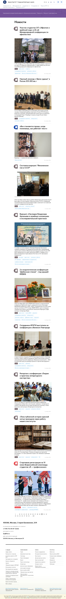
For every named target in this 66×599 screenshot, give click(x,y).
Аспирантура (23, 564)
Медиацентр (52, 560)
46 (33, 514)
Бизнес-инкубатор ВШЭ (25, 570)
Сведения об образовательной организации (12, 576)
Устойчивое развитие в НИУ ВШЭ (11, 556)
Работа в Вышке (9, 583)
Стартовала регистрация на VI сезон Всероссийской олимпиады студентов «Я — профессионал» (34, 464)
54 (17, 516)
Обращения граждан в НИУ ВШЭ (12, 565)
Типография (52, 558)
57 (24, 516)
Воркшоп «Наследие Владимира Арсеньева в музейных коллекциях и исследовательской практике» (34, 216)
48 (37, 514)
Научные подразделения (40, 551)
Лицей (21, 551)
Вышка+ (21, 560)
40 (19, 514)
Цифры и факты (9, 551)
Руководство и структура (11, 553)
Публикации (52, 564)
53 (15, 516)
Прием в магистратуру (24, 562)
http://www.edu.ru (38, 588)
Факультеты (40, 13)
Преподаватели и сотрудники (12, 559)
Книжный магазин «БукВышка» (56, 556)
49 (39, 514)
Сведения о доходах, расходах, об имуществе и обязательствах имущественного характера (12, 572)
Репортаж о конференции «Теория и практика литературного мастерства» (34, 375)
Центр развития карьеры (25, 568)
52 (46, 514)
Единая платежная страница (11, 581)
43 (26, 514)
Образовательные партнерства (26, 572)
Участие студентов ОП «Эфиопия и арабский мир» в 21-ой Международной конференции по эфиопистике (35, 31)
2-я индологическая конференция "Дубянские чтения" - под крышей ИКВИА (34, 271)
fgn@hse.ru (6, 533)
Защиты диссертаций (39, 560)
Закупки (7, 563)
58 (26, 516)
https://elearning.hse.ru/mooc (56, 588)
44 (28, 514)
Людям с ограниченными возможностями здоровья (11, 579)
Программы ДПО (20, 7)
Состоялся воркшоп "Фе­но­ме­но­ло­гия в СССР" (34, 166)
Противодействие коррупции (12, 569)
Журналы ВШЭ (53, 562)
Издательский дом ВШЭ (54, 553)
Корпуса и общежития (10, 561)
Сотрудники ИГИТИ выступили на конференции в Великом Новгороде (35, 326)
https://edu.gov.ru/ (24, 588)
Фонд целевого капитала (11, 567)
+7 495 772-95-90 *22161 (11, 529)
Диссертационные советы (40, 558)
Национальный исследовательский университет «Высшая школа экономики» (19, 13)
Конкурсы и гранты (39, 564)
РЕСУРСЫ (52, 549)
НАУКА (36, 549)
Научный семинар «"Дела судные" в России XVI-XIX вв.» (35, 80)
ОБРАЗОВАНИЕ (23, 549)
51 (44, 514)
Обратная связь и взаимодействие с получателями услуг (26, 575)
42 (24, 514)
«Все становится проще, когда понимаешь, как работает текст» (33, 127)
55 (19, 516)
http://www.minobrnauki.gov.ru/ (12, 588)
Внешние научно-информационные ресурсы (40, 566)
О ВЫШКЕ (8, 549)
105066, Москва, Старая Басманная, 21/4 (20, 523)
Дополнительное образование (26, 566)
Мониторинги (38, 556)
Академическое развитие (40, 562)
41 (21, 514)
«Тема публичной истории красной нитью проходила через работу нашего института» (34, 418)
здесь (9, 596)
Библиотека (52, 551)
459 (33, 516)
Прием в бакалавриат (24, 558)
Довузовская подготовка (25, 553)
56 (22, 516)
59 (28, 516)
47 (35, 514)
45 (30, 514)
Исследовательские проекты (41, 553)
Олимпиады (22, 556)
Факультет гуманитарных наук (21, 2)
